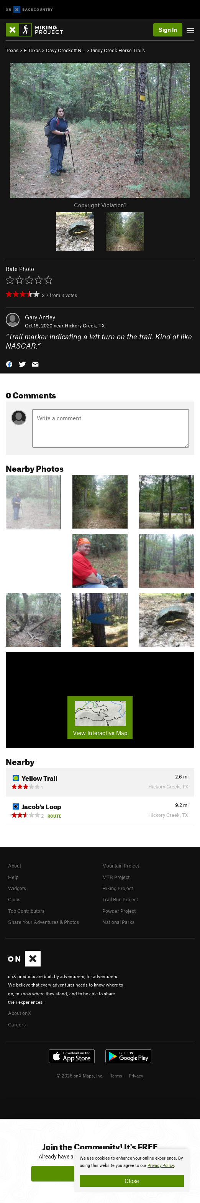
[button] (9, 363)
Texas (12, 50)
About (14, 866)
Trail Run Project (120, 899)
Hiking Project (117, 888)
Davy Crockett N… (65, 50)
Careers (17, 1024)
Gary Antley (40, 317)
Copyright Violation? (100, 205)
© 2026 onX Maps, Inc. (80, 1075)
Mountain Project (120, 866)
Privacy (136, 1075)
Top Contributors (26, 911)
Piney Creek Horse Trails (118, 50)
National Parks (118, 922)
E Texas (32, 50)
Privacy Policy (161, 1165)
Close (132, 1180)
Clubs (14, 899)
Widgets (17, 888)
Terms (116, 1075)
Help (13, 877)
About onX (19, 1013)
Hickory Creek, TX (85, 325)
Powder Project (119, 911)
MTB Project (116, 877)
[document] (132, 1171)
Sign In (168, 29)
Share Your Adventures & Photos (43, 922)
